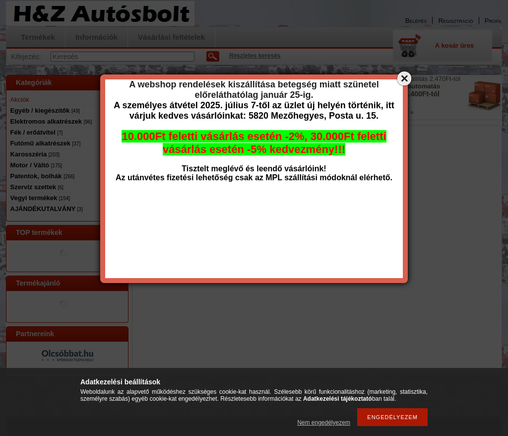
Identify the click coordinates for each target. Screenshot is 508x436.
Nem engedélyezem (323, 422)
